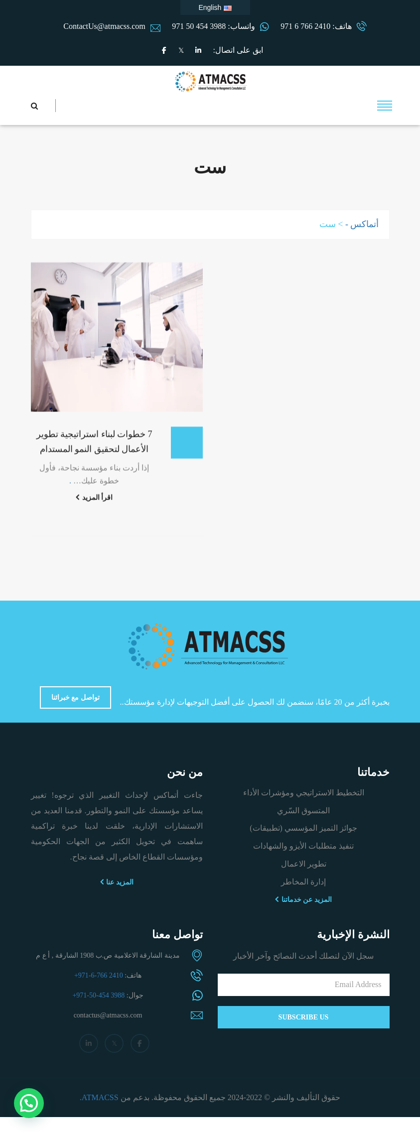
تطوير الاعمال (303, 864)
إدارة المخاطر (303, 882)
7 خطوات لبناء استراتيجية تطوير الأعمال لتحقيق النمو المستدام (94, 449)
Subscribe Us (304, 1017)
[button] (29, 1103)
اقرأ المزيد (94, 505)
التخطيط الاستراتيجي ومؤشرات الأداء (303, 792)
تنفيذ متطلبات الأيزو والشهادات (303, 846)
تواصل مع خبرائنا (75, 697)
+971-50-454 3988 (98, 995)
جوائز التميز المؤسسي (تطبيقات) (303, 828)
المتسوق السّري (303, 810)
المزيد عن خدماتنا (303, 899)
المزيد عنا (117, 882)
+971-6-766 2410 (98, 975)
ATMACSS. (99, 1097)
